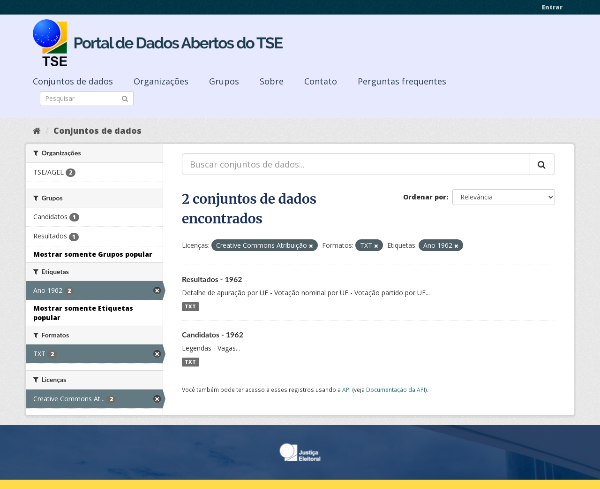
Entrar (552, 7)
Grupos (224, 81)
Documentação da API (395, 389)
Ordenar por (424, 196)
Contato (320, 81)
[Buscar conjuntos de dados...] (356, 164)
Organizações (161, 81)
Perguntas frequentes (402, 81)
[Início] (37, 130)
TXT (190, 306)
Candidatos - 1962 (212, 334)
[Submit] (125, 98)
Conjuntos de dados (73, 81)
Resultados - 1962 (212, 279)
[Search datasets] (87, 98)
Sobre (272, 81)
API (346, 389)
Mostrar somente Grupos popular (92, 254)
